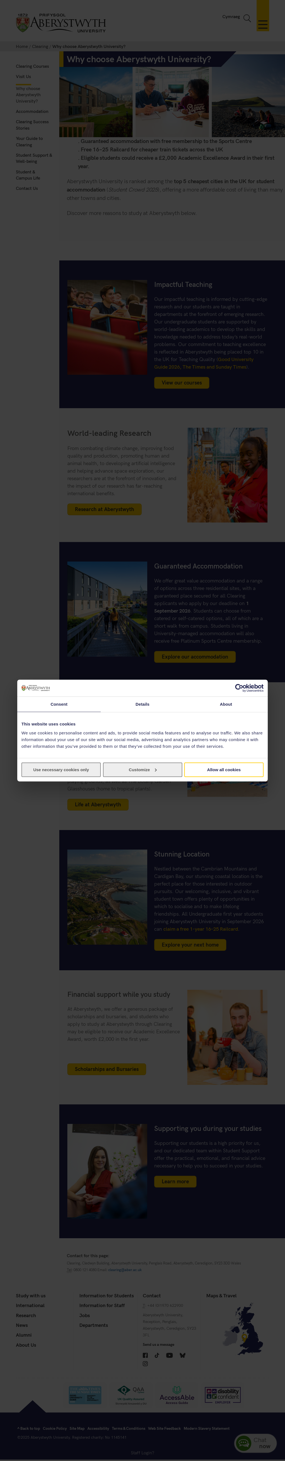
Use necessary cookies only (61, 769)
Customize (143, 769)
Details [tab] (142, 704)
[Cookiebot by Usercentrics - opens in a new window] (239, 688)
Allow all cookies (224, 769)
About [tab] (226, 704)
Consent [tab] (59, 704)
